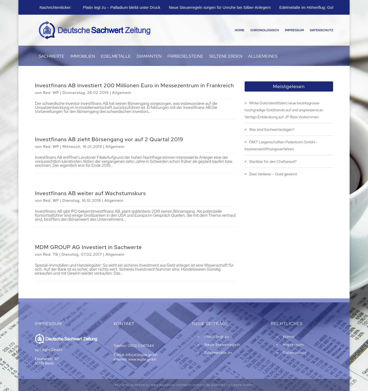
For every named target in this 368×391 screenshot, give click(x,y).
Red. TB (50, 254)
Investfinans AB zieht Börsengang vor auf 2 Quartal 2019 (109, 139)
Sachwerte (51, 56)
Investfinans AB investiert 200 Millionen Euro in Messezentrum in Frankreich (134, 85)
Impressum (294, 30)
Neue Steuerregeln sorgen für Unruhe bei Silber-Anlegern (220, 7)
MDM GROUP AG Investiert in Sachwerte (88, 247)
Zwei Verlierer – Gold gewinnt (273, 174)
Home (240, 30)
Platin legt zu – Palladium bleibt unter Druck (121, 7)
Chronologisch (264, 30)
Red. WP (51, 92)
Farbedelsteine (185, 56)
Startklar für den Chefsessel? (273, 161)
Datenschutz (321, 30)
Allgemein (121, 92)
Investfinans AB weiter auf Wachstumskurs (90, 193)
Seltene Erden (225, 56)
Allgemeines (262, 56)
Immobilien (82, 56)
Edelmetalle (116, 56)
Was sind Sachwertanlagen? (271, 129)
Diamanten (149, 56)
